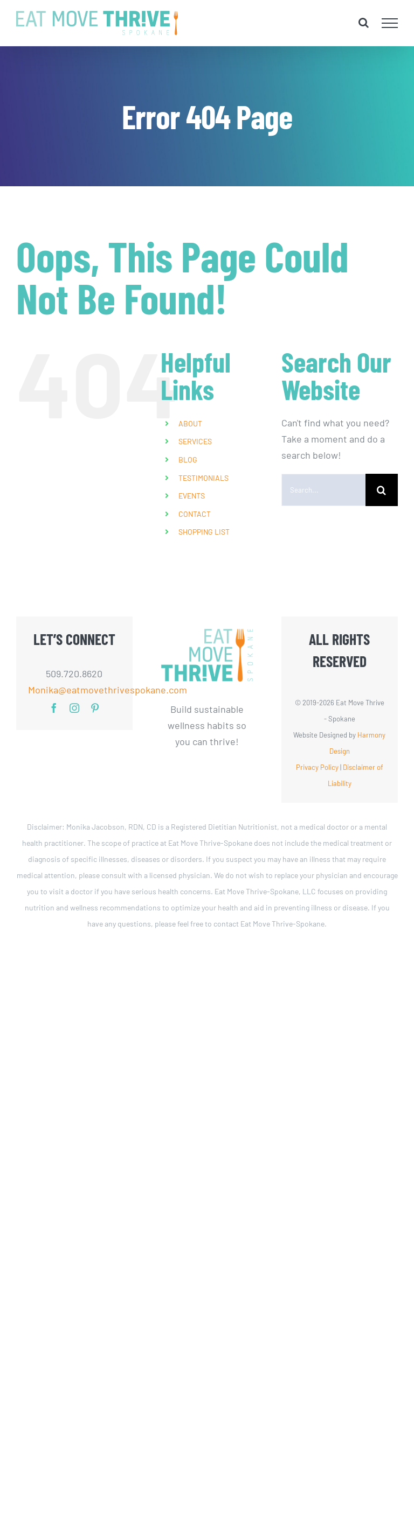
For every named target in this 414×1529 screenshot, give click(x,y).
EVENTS (191, 495)
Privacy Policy (317, 767)
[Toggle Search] (363, 22)
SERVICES (195, 441)
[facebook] (54, 708)
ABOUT (190, 423)
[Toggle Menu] (390, 23)
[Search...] (323, 490)
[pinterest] (95, 708)
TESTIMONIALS (203, 477)
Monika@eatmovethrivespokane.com (74, 690)
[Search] (381, 490)
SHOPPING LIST (204, 531)
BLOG (187, 459)
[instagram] (74, 708)
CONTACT (194, 513)
